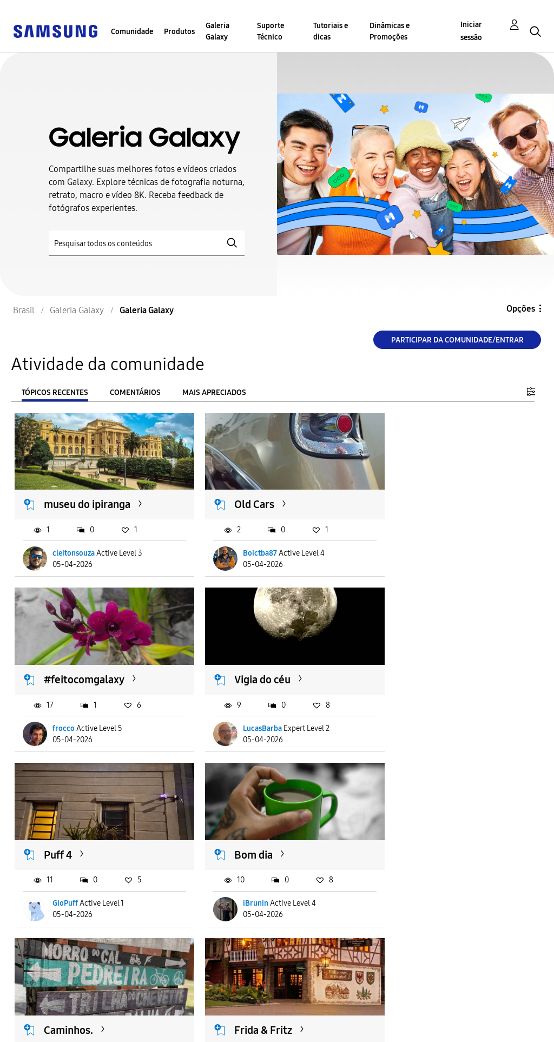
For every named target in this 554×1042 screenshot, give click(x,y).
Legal (151, 1028)
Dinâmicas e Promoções (390, 31)
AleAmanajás (253, 888)
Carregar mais (54, 954)
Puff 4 (237, 669)
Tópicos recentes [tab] (55, 392)
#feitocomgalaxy (441, 499)
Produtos (179, 31)
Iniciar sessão (471, 31)
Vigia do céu (72, 669)
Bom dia (420, 669)
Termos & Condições (182, 1011)
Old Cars (243, 499)
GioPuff (244, 718)
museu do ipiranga (87, 499)
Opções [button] (520, 309)
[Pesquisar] (147, 243)
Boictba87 (249, 548)
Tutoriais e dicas (330, 31)
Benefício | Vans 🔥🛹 (453, 839)
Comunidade (132, 31)
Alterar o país (294, 1019)
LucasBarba (72, 718)
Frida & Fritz (252, 839)
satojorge (426, 888)
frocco (421, 548)
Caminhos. (69, 839)
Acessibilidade (46, 1011)
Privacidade (41, 1028)
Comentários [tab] (135, 392)
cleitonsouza (74, 548)
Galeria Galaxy (217, 31)
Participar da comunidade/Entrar (457, 340)
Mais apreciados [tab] (214, 392)
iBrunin (423, 718)
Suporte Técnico (270, 31)
